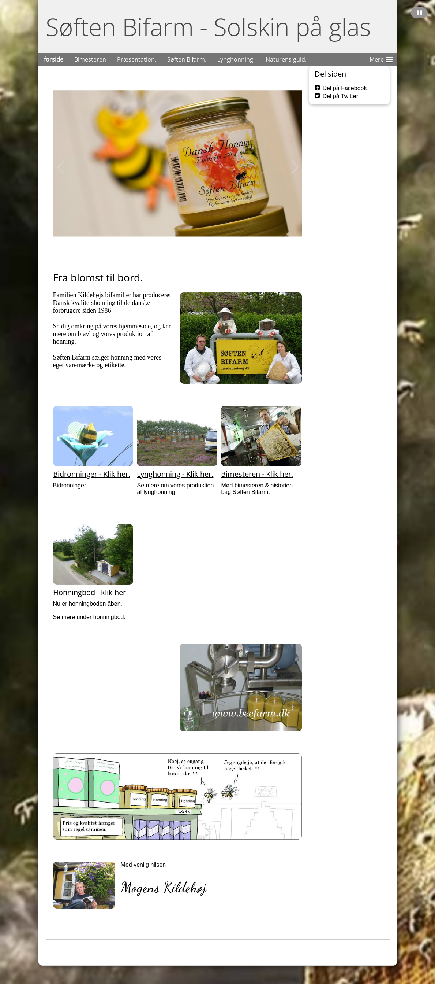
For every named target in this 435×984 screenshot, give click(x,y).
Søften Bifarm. (186, 59)
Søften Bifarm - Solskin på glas (208, 26)
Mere (381, 58)
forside (53, 59)
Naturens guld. (286, 59)
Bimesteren (90, 59)
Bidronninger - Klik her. (91, 474)
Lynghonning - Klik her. (175, 474)
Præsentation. (136, 59)
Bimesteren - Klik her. (257, 474)
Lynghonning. (236, 59)
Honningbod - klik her (89, 593)
